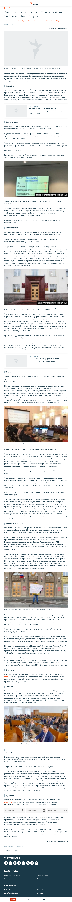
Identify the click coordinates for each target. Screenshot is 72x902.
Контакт (39, 879)
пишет (6, 677)
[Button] (51, 29)
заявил (49, 832)
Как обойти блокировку (12, 893)
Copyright (40, 893)
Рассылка (40, 889)
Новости (8, 8)
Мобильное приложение (12, 875)
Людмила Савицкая (10, 21)
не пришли (44, 658)
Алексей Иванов (33, 21)
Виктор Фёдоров (56, 21)
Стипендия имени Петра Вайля (14, 879)
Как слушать (8, 889)
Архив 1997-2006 (42, 875)
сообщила (8, 802)
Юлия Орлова (22, 21)
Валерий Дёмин (45, 21)
